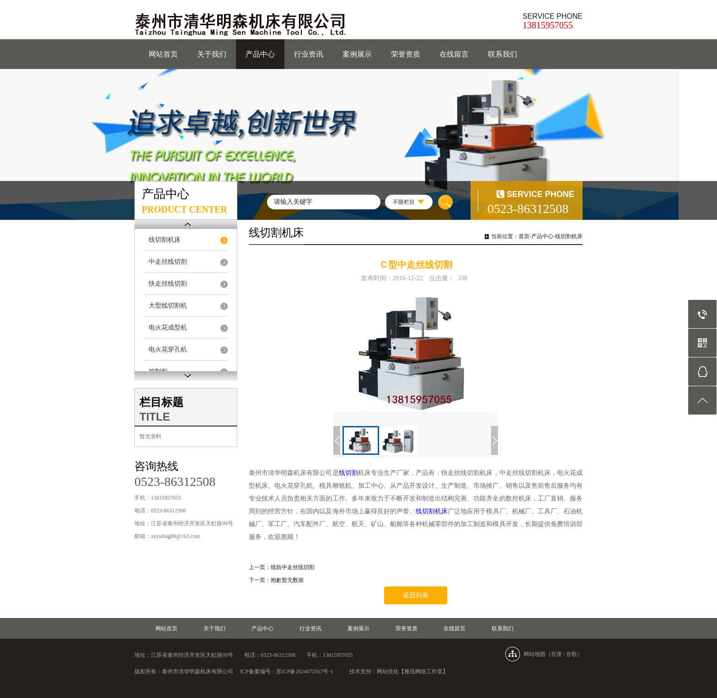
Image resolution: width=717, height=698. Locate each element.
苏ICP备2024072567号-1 (304, 671)
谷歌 (571, 654)
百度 (556, 654)
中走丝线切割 (168, 261)
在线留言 (454, 54)
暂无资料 (150, 436)
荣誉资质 (405, 54)
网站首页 (163, 54)
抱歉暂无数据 (287, 580)
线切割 (348, 472)
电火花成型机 (168, 327)
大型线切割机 (168, 305)
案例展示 (357, 54)
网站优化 (388, 671)
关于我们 (211, 54)
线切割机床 (165, 239)
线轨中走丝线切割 (293, 567)
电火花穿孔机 (168, 349)
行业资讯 (308, 54)
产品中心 (260, 54)
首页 (524, 236)
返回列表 (415, 595)
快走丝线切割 (168, 283)
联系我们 (502, 54)
